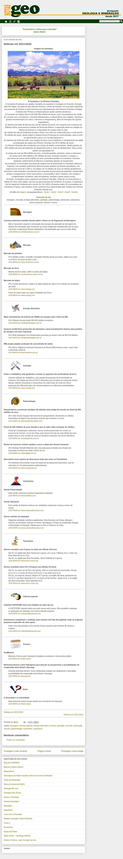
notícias (7, 729)
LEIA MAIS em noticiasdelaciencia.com (24, 614)
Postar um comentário (16, 740)
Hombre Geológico (11, 801)
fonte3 (60, 192)
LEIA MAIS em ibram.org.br (19, 659)
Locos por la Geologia (13, 814)
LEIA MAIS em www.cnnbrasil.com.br (23, 262)
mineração (77, 726)
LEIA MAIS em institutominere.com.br (23, 232)
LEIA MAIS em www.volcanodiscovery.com (26, 510)
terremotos (27, 729)
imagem (22, 192)
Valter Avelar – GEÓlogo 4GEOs (17, 836)
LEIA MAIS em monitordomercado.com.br (25, 274)
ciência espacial (25, 726)
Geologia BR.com (11, 788)
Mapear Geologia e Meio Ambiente (18, 819)
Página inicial (44, 751)
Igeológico (8, 806)
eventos (53, 726)
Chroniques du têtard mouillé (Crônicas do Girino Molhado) (28, 776)
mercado (68, 726)
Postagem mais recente (15, 751)
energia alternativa (41, 726)
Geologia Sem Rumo (12, 793)
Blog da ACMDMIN (11, 763)
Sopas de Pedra (10, 832)
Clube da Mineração (12, 780)
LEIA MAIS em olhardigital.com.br (22, 453)
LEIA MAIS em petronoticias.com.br (23, 353)
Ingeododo (8, 810)
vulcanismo (37, 729)
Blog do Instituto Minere (13, 767)
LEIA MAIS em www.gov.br (19, 676)
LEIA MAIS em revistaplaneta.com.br (23, 438)
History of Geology (11, 797)
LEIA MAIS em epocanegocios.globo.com (25, 421)
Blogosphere (9, 771)
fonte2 (53, 192)
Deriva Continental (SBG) (14, 784)
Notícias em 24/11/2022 (13, 712)
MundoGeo (8, 827)
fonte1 (46, 192)
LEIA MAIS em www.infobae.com (22, 496)
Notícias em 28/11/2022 (73, 715)
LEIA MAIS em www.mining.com (21, 289)
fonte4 (67, 192)
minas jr (7, 823)
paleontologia (16, 729)
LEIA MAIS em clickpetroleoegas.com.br (25, 323)
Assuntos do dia (43, 197)
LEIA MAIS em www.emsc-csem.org (23, 561)
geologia (60, 726)
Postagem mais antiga (72, 751)
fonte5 (74, 192)
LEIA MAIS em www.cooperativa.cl (22, 468)
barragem (14, 726)
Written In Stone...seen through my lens (20, 840)
